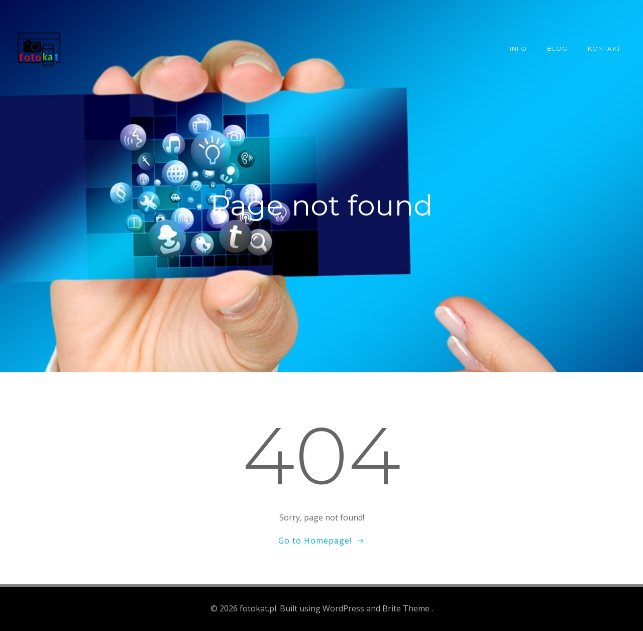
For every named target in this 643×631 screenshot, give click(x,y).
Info (518, 48)
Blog (557, 48)
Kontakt (604, 48)
